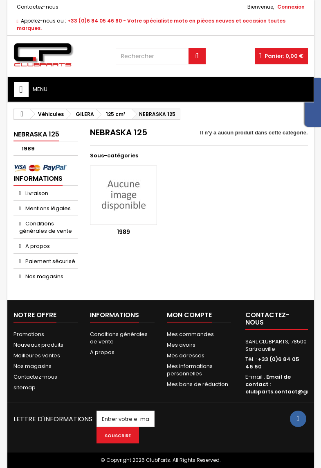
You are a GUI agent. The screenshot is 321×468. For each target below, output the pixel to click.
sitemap (24, 387)
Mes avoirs (181, 345)
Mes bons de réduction (197, 384)
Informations (38, 178)
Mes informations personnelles (190, 369)
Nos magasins (43, 276)
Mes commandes (190, 334)
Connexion (291, 6)
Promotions (28, 334)
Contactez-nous (37, 6)
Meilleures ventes (36, 355)
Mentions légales (47, 208)
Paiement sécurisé (49, 261)
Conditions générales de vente (45, 227)
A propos (37, 246)
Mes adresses (185, 355)
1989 (28, 148)
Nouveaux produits (38, 345)
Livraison (36, 193)
